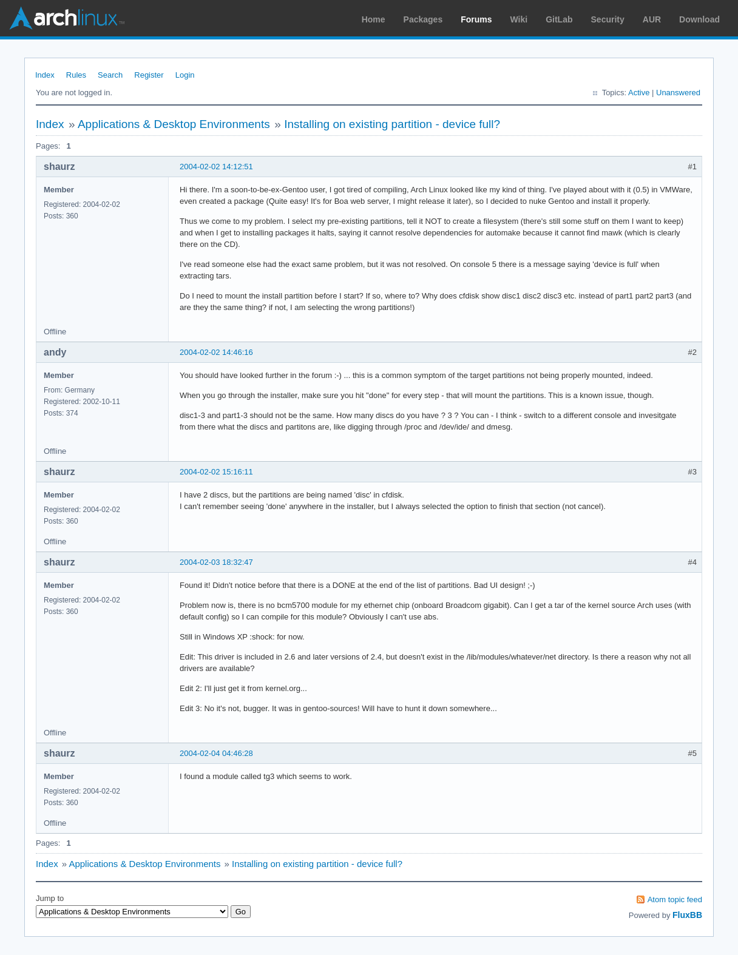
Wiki (519, 19)
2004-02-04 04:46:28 (216, 753)
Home (373, 19)
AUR (652, 19)
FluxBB (687, 915)
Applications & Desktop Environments (174, 124)
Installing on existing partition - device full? (392, 124)
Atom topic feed (675, 899)
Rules (76, 74)
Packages (423, 19)
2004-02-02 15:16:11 (216, 471)
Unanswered (678, 92)
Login (185, 74)
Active (638, 92)
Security (608, 19)
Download (699, 19)
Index (45, 74)
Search (110, 74)
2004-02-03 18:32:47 (216, 562)
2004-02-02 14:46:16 (216, 352)
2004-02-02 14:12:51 (216, 166)
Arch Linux (66, 18)
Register (148, 74)
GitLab (559, 19)
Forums (476, 19)
